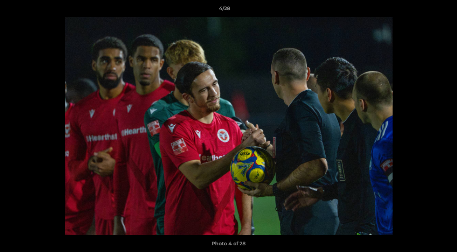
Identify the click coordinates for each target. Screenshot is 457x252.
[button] (427, 10)
